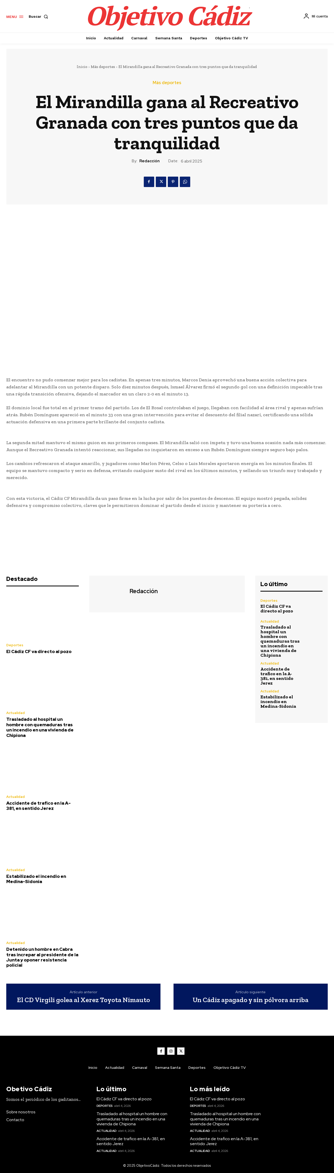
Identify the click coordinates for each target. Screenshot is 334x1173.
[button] (39, 16)
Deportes (14, 645)
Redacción (149, 161)
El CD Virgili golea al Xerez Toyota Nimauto (83, 1000)
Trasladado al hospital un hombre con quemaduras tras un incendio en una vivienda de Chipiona (40, 727)
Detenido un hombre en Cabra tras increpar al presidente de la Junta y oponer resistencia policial (42, 957)
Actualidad (15, 713)
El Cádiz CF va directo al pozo (38, 651)
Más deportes (103, 66)
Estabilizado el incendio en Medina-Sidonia (36, 878)
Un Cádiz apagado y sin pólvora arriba (250, 1000)
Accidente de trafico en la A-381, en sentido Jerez (38, 805)
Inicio (82, 66)
